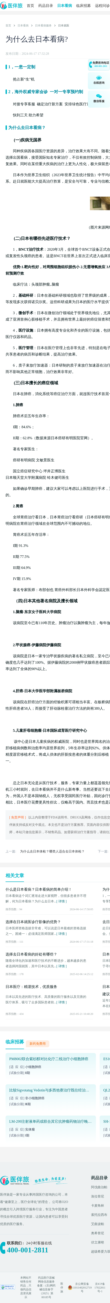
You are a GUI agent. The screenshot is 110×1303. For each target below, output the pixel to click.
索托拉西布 (99, 1215)
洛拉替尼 (97, 1196)
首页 (30, 6)
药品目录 (45, 6)
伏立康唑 (97, 1242)
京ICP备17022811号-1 (99, 1287)
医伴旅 (61, 1287)
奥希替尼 (97, 1233)
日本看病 (64, 6)
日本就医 (63, 25)
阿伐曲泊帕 (99, 1187)
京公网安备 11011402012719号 (82, 1287)
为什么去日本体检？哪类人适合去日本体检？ (52, 851)
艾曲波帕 (97, 1224)
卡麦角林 (97, 1205)
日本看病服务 (43, 25)
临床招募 (83, 6)
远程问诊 (102, 6)
